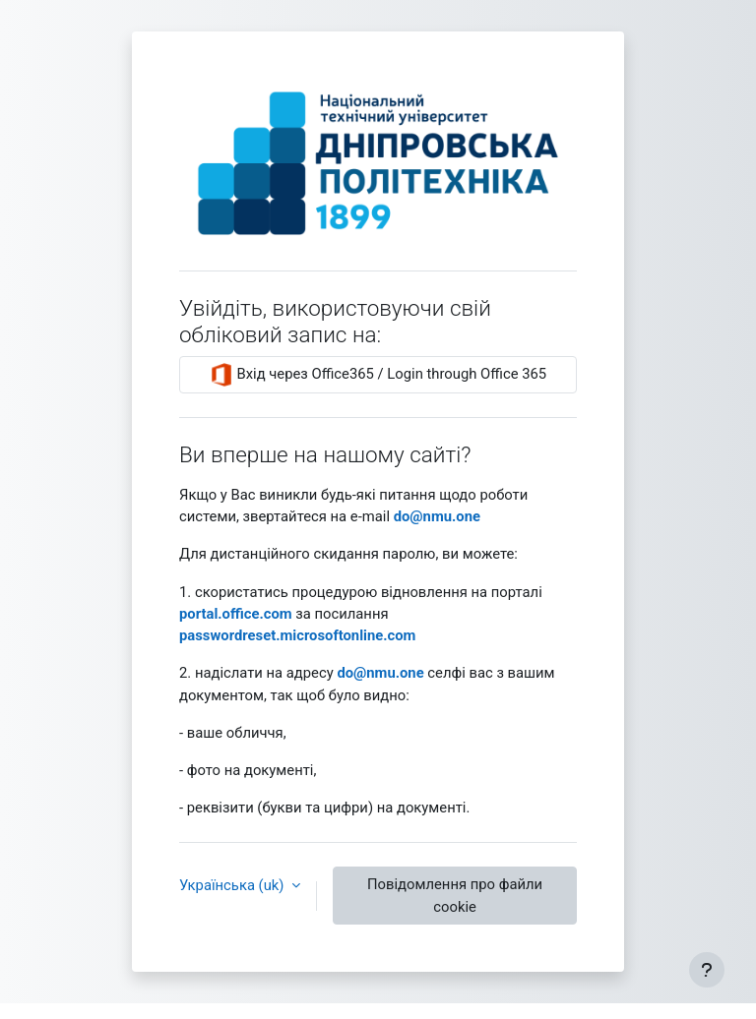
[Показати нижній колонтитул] (706, 970)
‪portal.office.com (235, 614)
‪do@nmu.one (437, 516)
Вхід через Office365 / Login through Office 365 (378, 375)
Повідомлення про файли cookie (454, 895)
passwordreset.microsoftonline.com (297, 635)
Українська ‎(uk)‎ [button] (233, 885)
